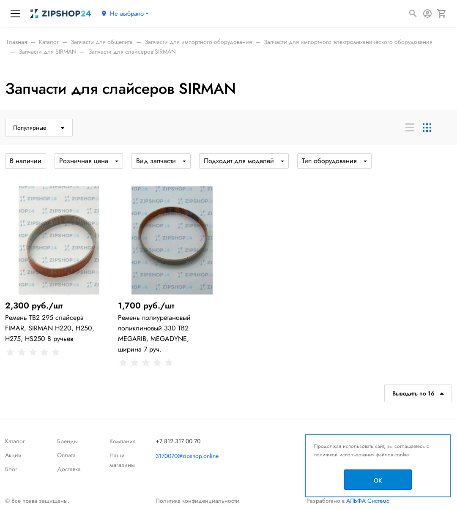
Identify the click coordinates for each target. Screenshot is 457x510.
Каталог (15, 441)
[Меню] (15, 13)
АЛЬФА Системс (367, 500)
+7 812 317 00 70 (178, 441)
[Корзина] (442, 13)
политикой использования (344, 454)
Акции (13, 455)
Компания (122, 441)
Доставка (69, 469)
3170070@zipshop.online (187, 456)
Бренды (67, 441)
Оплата (66, 455)
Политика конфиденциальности (197, 500)
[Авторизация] (427, 13)
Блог (11, 469)
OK (378, 480)
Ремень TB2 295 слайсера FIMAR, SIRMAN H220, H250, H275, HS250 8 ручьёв (49, 328)
